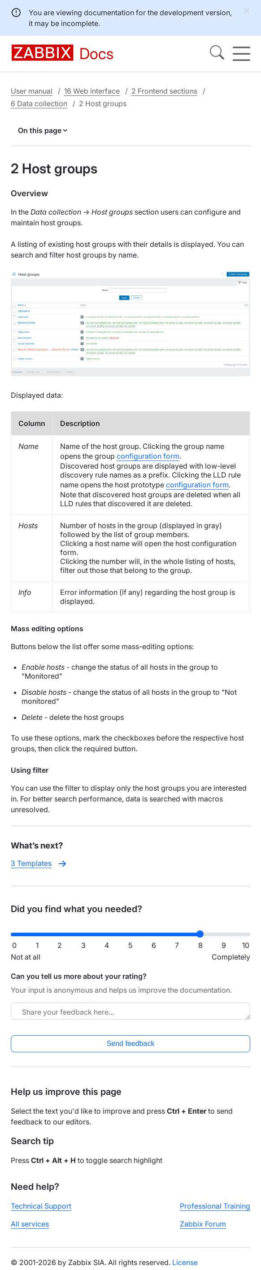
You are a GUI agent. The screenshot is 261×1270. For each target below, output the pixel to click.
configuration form (148, 456)
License (185, 1262)
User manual (31, 90)
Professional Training (215, 1205)
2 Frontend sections (164, 90)
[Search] (217, 53)
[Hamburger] (241, 54)
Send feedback (131, 1043)
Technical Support (41, 1205)
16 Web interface (92, 90)
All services (30, 1223)
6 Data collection (39, 103)
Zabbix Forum (203, 1223)
